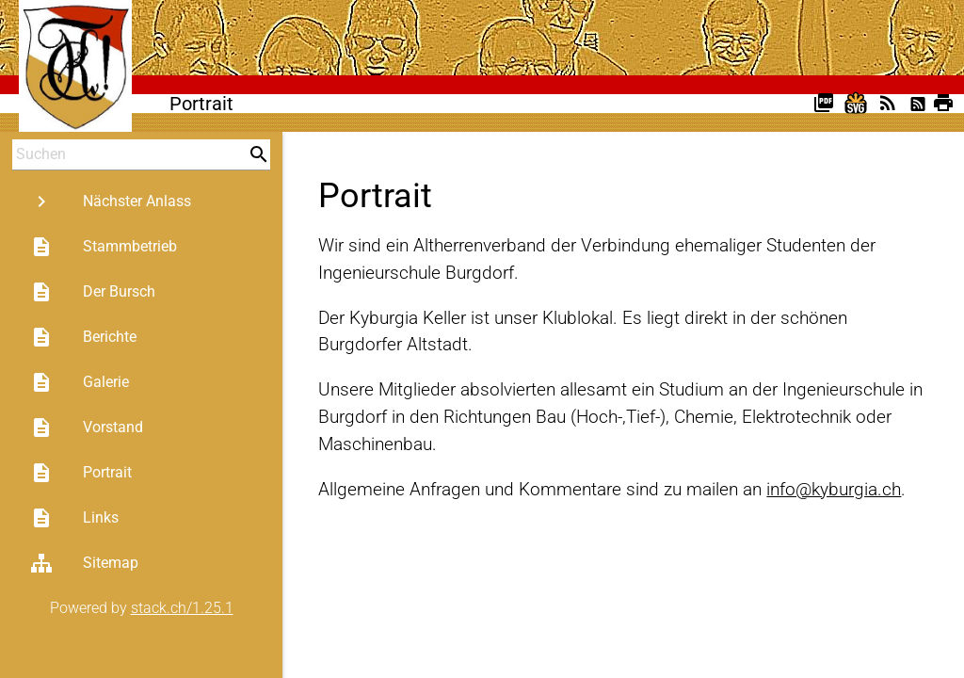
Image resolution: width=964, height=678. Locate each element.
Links (74, 518)
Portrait (81, 472)
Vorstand (86, 427)
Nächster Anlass (110, 201)
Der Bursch (92, 292)
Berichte (83, 337)
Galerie (79, 382)
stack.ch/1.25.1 (182, 608)
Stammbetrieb (103, 246)
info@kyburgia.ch (833, 489)
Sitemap (84, 563)
